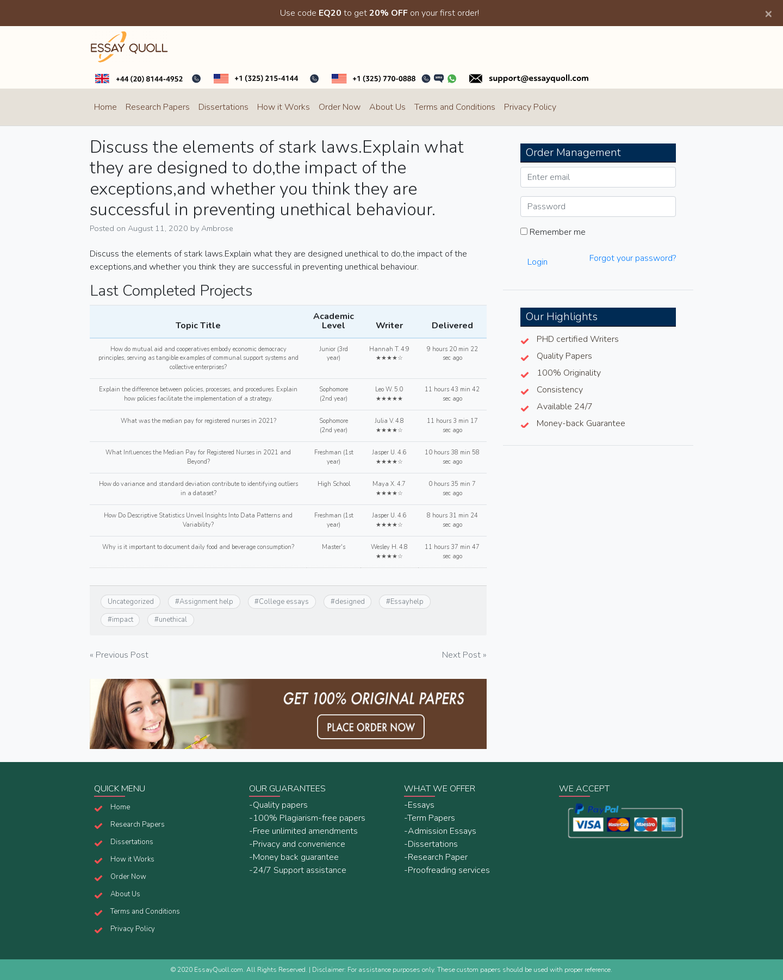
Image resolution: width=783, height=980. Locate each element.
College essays (284, 602)
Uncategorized (131, 602)
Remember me (553, 232)
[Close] (768, 13)
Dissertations (223, 107)
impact (122, 620)
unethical (173, 620)
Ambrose (217, 228)
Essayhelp (407, 602)
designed (350, 602)
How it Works (283, 107)
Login (537, 262)
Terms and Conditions (454, 107)
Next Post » (464, 655)
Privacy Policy (530, 107)
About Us (387, 107)
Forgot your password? (632, 258)
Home (105, 107)
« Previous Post (119, 655)
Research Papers (158, 107)
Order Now (340, 107)
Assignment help (206, 602)
